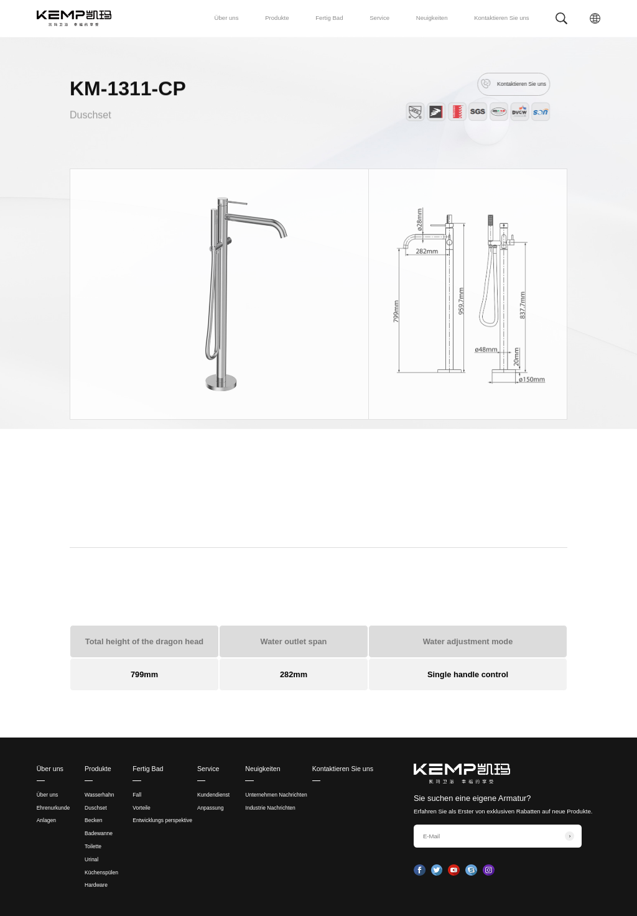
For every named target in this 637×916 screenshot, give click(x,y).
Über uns (227, 17)
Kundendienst (213, 795)
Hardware (96, 885)
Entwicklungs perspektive (162, 820)
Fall (137, 795)
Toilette (93, 846)
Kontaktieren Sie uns (501, 17)
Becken (93, 820)
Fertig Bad (329, 17)
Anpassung (210, 808)
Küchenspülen (101, 872)
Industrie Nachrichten (270, 808)
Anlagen (46, 820)
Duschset (90, 118)
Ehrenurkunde (53, 808)
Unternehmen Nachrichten (276, 795)
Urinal (91, 859)
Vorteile (141, 808)
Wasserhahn (99, 795)
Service (379, 17)
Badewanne (99, 833)
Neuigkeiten (432, 17)
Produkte (277, 17)
